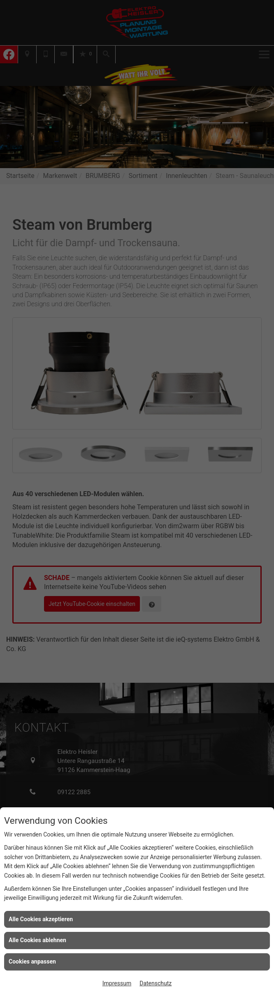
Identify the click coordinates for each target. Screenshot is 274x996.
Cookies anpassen (32, 961)
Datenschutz (155, 983)
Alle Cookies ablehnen (37, 940)
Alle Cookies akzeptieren (41, 919)
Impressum (116, 983)
